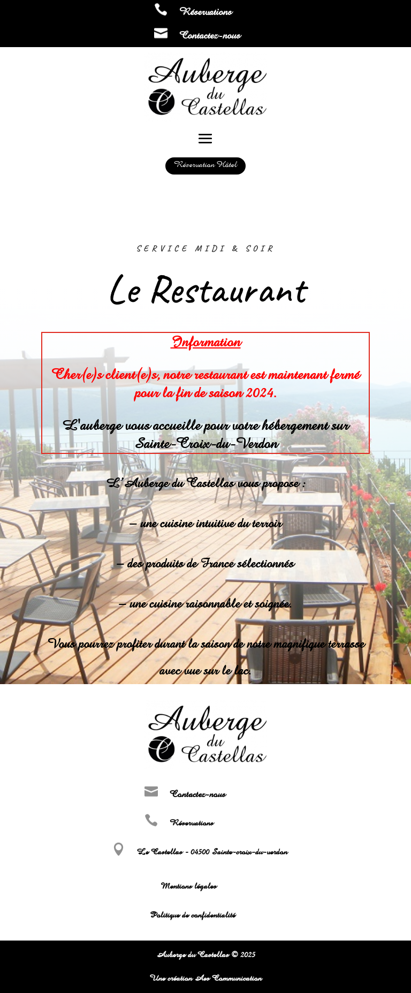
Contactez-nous (209, 35)
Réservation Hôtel (205, 165)
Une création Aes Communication (205, 978)
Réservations (205, 11)
